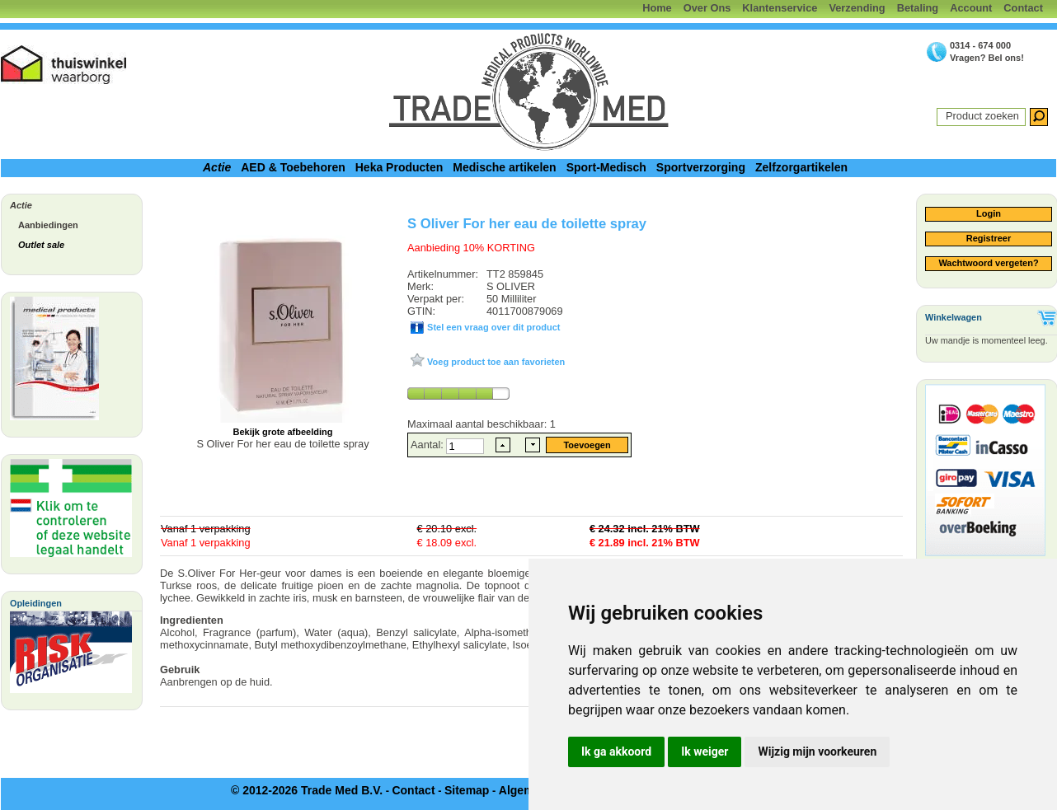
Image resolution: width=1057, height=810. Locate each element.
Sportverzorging (700, 167)
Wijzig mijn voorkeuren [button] (817, 751)
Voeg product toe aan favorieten (495, 362)
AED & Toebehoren (293, 167)
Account (971, 8)
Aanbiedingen (48, 225)
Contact (1023, 8)
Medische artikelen (504, 167)
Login (988, 213)
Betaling (917, 8)
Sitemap (466, 790)
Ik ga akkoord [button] (616, 751)
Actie (217, 167)
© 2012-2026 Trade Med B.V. (307, 790)
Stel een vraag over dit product (492, 327)
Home (657, 8)
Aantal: (428, 444)
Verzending (857, 8)
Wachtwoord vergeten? (988, 263)
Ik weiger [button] (704, 751)
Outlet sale (41, 245)
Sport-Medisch (606, 167)
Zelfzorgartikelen (801, 167)
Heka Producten (399, 167)
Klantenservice (779, 8)
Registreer (988, 238)
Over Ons (707, 8)
